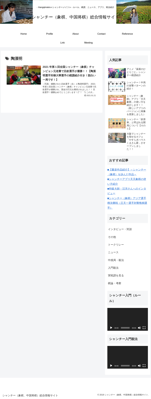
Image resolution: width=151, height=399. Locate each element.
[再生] (111, 327)
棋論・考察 (114, 283)
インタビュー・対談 (120, 229)
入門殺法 (113, 267)
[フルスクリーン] (144, 327)
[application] (127, 319)
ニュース (113, 252)
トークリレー (116, 244)
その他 (112, 237)
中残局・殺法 (116, 260)
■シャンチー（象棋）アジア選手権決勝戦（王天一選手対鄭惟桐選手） (127, 203)
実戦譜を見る (116, 275)
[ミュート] (139, 327)
